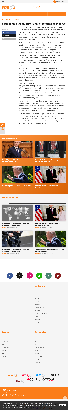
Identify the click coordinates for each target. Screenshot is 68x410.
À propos (37, 335)
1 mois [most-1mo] (21, 201)
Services (44, 14)
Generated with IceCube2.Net (19, 395)
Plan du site (21, 392)
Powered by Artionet (6, 395)
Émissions (27, 14)
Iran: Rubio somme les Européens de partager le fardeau (47, 186)
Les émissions (38, 289)
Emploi (3, 353)
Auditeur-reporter (58, 1)
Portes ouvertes (53, 14)
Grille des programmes (40, 298)
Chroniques (35, 14)
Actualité (9, 19)
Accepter (62, 405)
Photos (20, 14)
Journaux (13, 14)
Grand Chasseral (39, 301)
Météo (3, 344)
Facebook (10, 276)
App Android (58, 276)
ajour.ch (5, 14)
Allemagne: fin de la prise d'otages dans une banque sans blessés (16, 224)
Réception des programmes (41, 338)
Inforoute (4, 350)
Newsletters (39, 276)
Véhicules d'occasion (7, 335)
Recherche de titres (40, 295)
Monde (17, 19)
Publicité (37, 344)
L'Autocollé (37, 319)
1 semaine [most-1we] (13, 201)
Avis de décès (5, 356)
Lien (5, 39)
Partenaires (38, 350)
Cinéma (3, 338)
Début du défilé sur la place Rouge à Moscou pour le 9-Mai (47, 161)
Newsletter (37, 362)
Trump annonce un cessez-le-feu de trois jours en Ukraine (16, 186)
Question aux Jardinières (41, 313)
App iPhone (48, 276)
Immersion (37, 304)
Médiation (37, 353)
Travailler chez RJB (39, 347)
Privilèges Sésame (6, 341)
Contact (37, 359)
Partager (6, 32)
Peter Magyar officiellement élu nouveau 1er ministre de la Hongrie (16, 161)
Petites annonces (6, 347)
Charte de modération (40, 356)
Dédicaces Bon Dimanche (41, 307)
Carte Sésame (38, 341)
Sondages (37, 322)
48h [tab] (6, 201)
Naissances (37, 310)
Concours (37, 325)
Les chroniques (38, 292)
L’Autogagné (38, 316)
